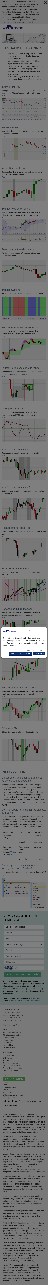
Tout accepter (39, 654)
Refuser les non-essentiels (20, 654)
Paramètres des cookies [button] (35, 650)
